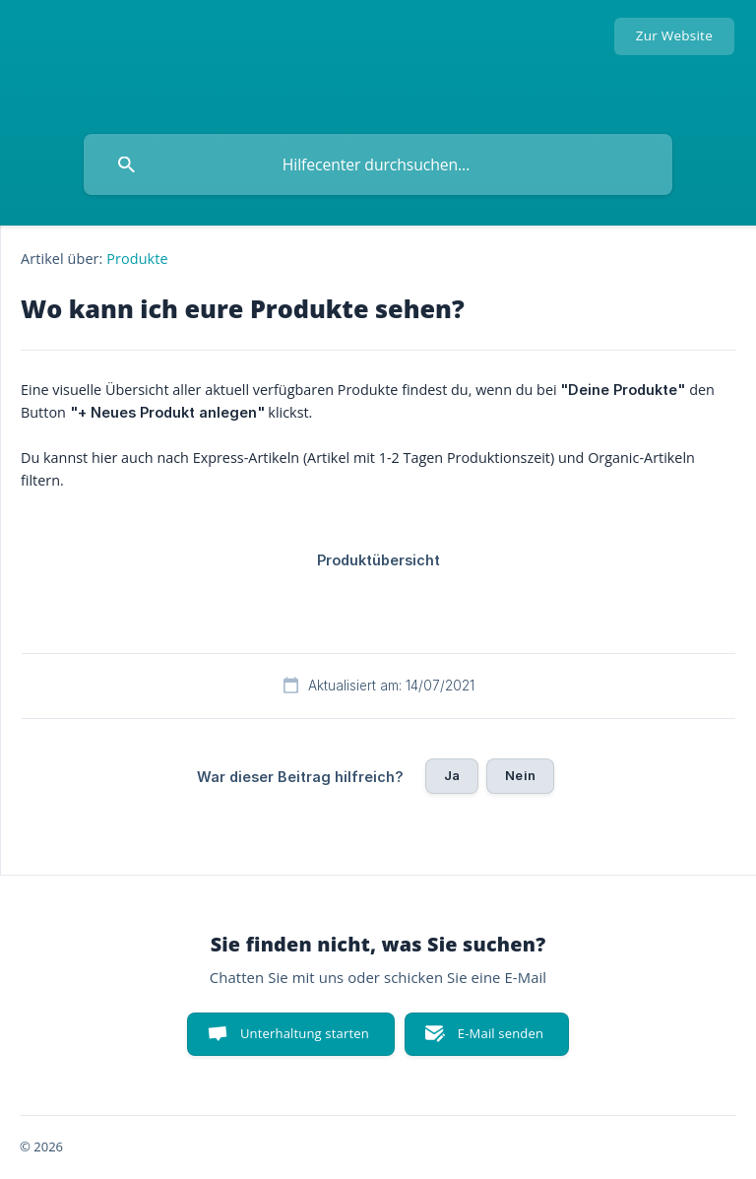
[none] (674, 36)
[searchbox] (378, 164)
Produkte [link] (136, 258)
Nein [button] (520, 775)
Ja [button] (452, 775)
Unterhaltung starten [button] (304, 1033)
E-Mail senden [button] (500, 1033)
